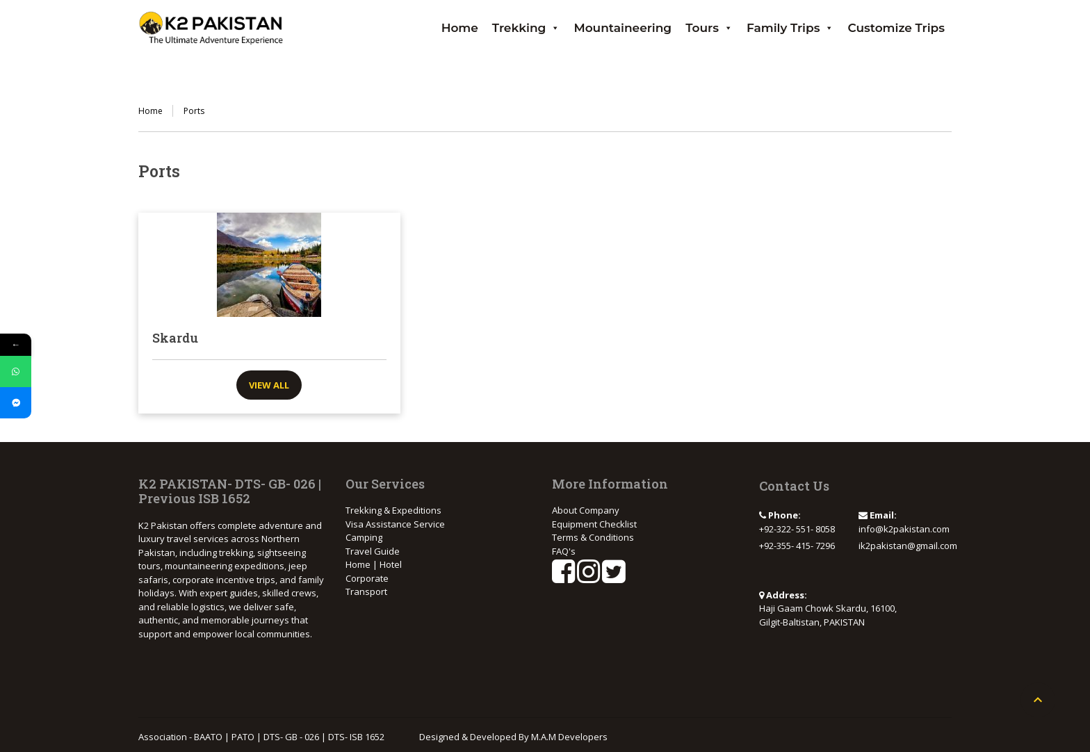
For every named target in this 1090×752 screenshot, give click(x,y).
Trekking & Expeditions (393, 510)
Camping (363, 537)
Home (150, 111)
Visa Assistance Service (395, 524)
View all (269, 385)
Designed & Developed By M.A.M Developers (513, 736)
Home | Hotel (373, 564)
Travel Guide (372, 551)
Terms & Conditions (593, 537)
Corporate (368, 578)
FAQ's (564, 551)
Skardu (175, 337)
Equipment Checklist (595, 524)
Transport (367, 591)
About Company (585, 510)
